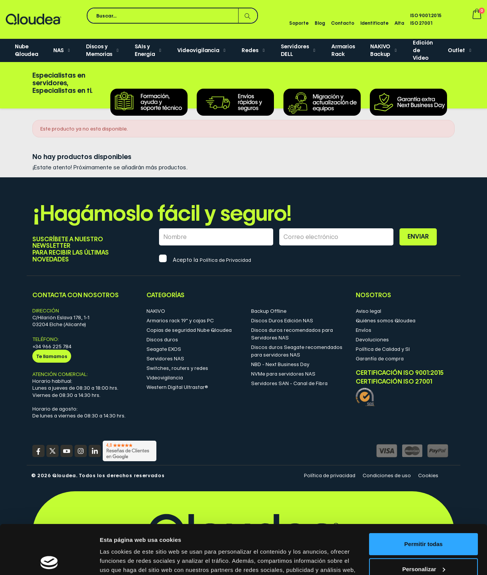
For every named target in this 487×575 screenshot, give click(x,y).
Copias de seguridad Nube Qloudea (189, 330)
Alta (399, 23)
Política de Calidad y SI (383, 349)
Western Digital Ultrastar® (177, 387)
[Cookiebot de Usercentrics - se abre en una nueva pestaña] (49, 560)
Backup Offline (268, 311)
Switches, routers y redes (177, 368)
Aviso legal (368, 311)
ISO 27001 (421, 23)
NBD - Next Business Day (280, 364)
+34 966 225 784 (52, 346)
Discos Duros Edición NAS (282, 320)
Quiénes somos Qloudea (385, 320)
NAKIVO (155, 311)
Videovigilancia (164, 377)
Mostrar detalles (122, 560)
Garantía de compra (380, 358)
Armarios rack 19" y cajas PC (180, 320)
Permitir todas (423, 495)
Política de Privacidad (225, 260)
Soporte (299, 23)
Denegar (423, 545)
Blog (320, 23)
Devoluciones (372, 339)
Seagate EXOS (163, 349)
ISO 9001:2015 (425, 15)
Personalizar (423, 519)
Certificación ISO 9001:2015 (400, 372)
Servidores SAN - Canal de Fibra (289, 383)
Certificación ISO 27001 (394, 381)
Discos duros (162, 339)
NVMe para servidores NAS (283, 374)
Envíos (363, 330)
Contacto (342, 23)
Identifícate (374, 23)
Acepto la (212, 260)
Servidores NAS (165, 358)
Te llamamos (51, 356)
